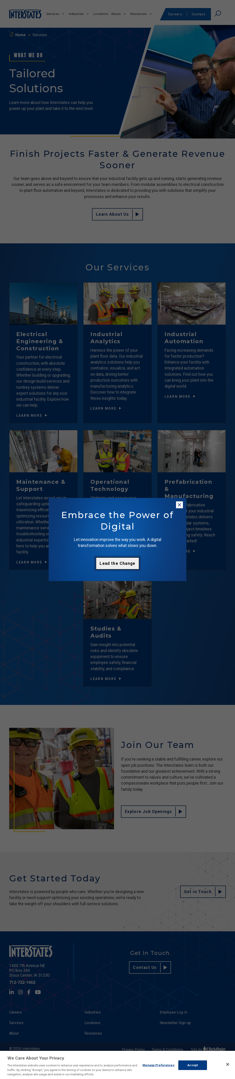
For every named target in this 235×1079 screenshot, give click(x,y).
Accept (192, 1065)
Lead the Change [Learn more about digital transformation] (117, 563)
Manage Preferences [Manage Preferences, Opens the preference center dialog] (158, 1065)
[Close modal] (179, 504)
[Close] (228, 1064)
